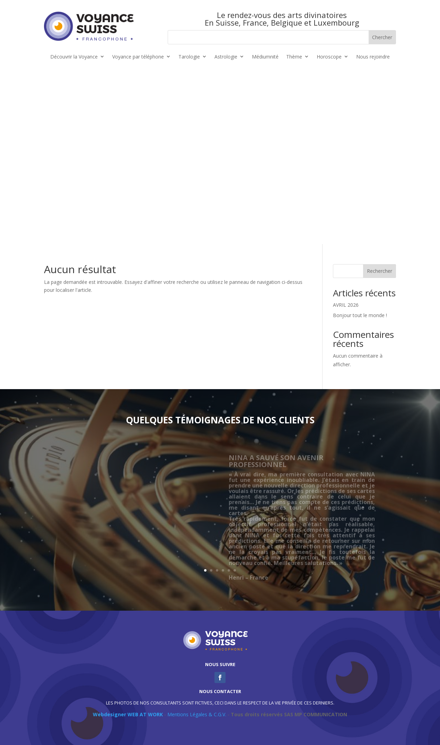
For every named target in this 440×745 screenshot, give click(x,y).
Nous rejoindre (373, 57)
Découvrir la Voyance (74, 57)
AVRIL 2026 (346, 305)
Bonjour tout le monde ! (360, 315)
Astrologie (225, 57)
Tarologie (189, 57)
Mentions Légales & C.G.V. (196, 714)
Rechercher (379, 271)
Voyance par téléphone (138, 57)
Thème (294, 57)
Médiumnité (265, 57)
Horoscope (329, 57)
